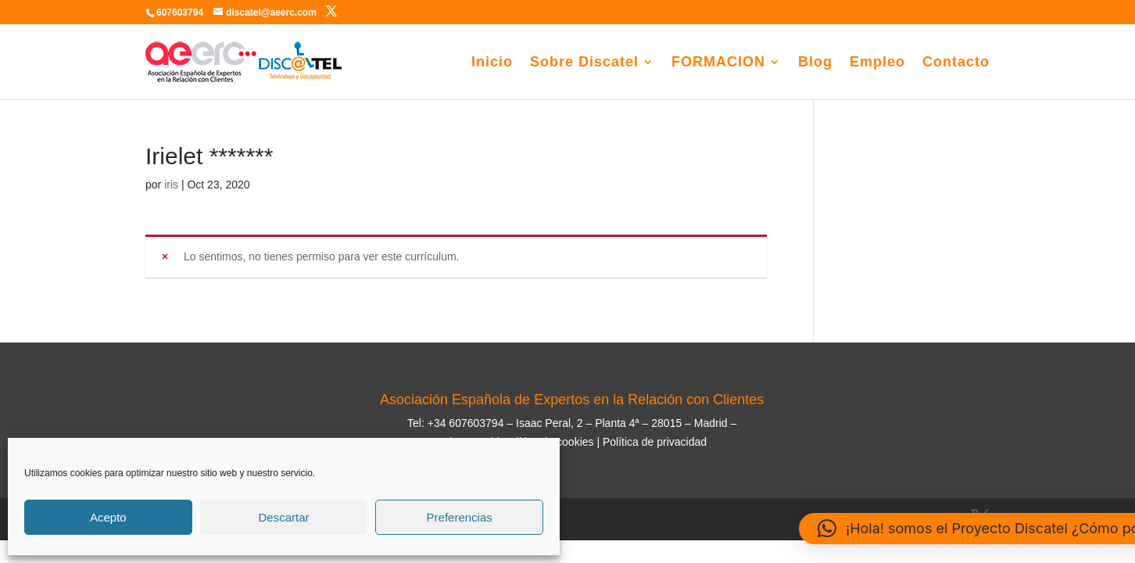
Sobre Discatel (584, 63)
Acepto (108, 517)
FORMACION (718, 63)
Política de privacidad (655, 442)
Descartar (283, 517)
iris (171, 184)
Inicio (492, 63)
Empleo (877, 63)
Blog (815, 63)
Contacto (956, 63)
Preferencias (459, 517)
